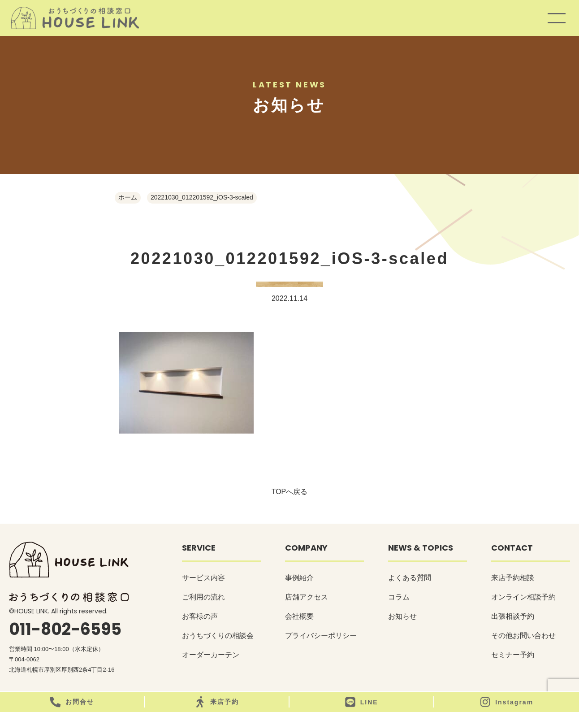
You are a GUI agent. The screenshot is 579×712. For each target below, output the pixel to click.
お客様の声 (200, 616)
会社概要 (299, 616)
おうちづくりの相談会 (218, 635)
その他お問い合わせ (523, 635)
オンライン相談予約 (523, 597)
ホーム (127, 197)
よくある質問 (409, 578)
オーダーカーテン (210, 655)
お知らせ (402, 616)
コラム (399, 597)
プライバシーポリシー (321, 635)
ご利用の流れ (203, 597)
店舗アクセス (306, 597)
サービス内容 (203, 578)
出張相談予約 (512, 616)
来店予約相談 (512, 578)
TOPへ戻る (290, 491)
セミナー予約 (512, 655)
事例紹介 (299, 578)
